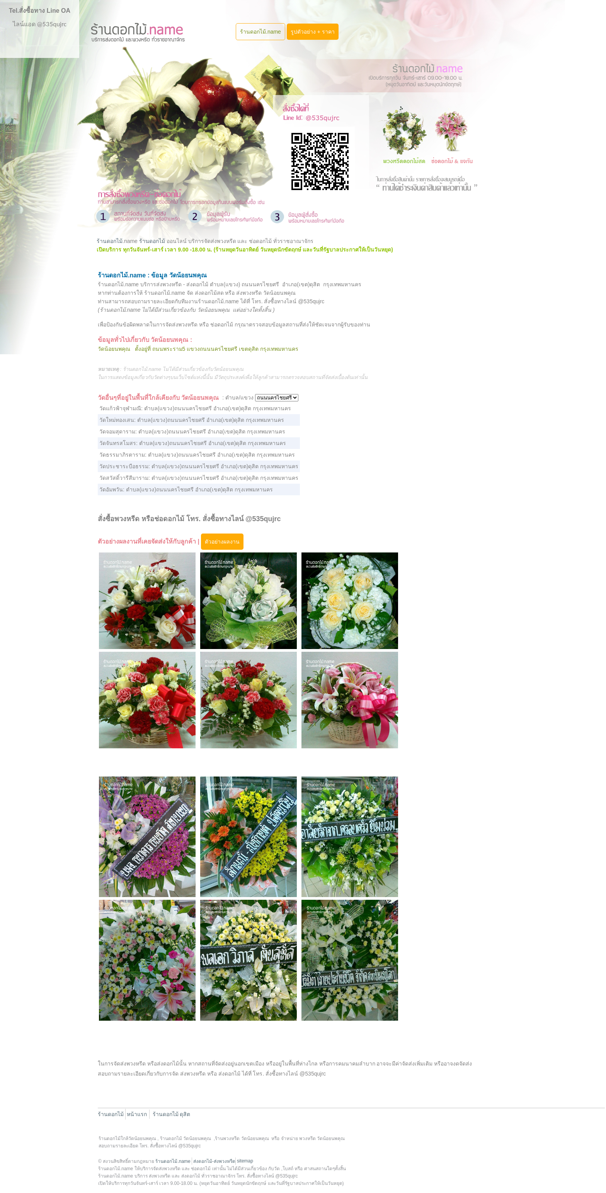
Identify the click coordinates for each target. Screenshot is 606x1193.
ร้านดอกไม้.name (260, 32)
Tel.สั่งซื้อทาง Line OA (39, 10)
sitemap (245, 1161)
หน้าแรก (137, 1114)
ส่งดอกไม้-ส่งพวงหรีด (214, 1161)
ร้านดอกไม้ (110, 241)
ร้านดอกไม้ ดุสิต (172, 1114)
